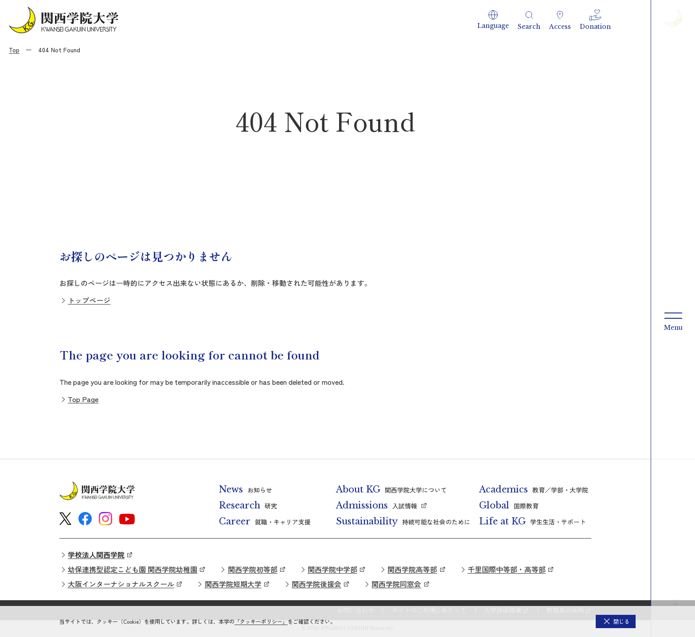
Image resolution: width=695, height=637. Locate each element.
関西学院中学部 (332, 569)
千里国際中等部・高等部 (507, 569)
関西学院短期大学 (233, 583)
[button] (493, 20)
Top (14, 49)
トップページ (89, 300)
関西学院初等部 (252, 569)
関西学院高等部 (412, 569)
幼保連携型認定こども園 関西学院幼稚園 (132, 569)
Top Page (83, 399)
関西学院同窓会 (396, 583)
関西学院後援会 (316, 583)
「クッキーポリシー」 (261, 621)
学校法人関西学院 (96, 554)
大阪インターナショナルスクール (121, 583)
